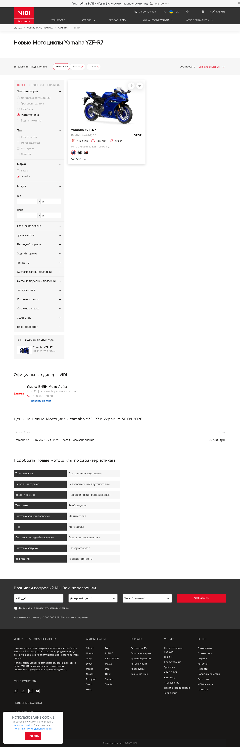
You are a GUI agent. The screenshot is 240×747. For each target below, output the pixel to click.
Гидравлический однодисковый (89, 494)
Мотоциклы (27, 148)
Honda (90, 653)
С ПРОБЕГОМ (36, 85)
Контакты (203, 689)
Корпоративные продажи (173, 650)
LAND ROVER (112, 658)
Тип (19, 130)
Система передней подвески (36, 281)
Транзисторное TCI (81, 558)
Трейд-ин (169, 667)
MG (107, 669)
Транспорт (60, 20)
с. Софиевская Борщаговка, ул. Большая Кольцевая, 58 (55, 391)
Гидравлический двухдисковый (89, 484)
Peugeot (91, 679)
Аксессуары (137, 669)
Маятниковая (77, 516)
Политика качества (209, 674)
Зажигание (24, 317)
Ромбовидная (78, 505)
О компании (205, 648)
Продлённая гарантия (177, 688)
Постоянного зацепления (85, 473)
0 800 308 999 (51, 617)
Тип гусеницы (26, 290)
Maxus (108, 663)
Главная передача (29, 226)
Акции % (202, 658)
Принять (33, 736)
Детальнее (159, 3)
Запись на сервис (141, 653)
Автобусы (27, 109)
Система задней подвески (34, 271)
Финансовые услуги (158, 20)
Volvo (89, 689)
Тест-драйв (170, 693)
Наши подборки (27, 326)
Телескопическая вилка (84, 537)
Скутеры (26, 154)
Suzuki (24, 170)
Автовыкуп (170, 677)
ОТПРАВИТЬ (201, 598)
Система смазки (28, 299)
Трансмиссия (26, 235)
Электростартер (79, 548)
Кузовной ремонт (141, 658)
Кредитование (172, 662)
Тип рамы (23, 262)
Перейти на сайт (41, 401)
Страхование (171, 682)
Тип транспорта (27, 91)
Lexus (89, 663)
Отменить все (61, 66)
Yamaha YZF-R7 (83, 130)
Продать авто (119, 20)
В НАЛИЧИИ (53, 85)
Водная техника (31, 120)
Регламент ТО (139, 648)
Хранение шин (139, 674)
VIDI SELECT (170, 672)
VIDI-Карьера (205, 684)
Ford (107, 648)
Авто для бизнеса (199, 20)
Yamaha (25, 176)
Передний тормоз (29, 244)
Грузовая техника (32, 103)
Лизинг (168, 657)
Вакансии (203, 679)
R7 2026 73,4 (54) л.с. (84, 135)
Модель (22, 186)
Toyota (108, 684)
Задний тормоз (27, 253)
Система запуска (28, 308)
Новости (203, 669)
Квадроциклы (29, 137)
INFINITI (109, 653)
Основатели (205, 653)
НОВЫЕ (21, 85)
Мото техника (30, 114)
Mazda (89, 669)
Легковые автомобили (35, 97)
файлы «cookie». (23, 725)
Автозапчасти (139, 663)
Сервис (88, 20)
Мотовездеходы (30, 142)
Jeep (89, 658)
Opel (108, 674)
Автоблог (203, 663)
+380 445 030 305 (42, 396)
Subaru (109, 679)
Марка (21, 164)
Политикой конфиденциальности (33, 728)
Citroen (90, 648)
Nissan (90, 674)
